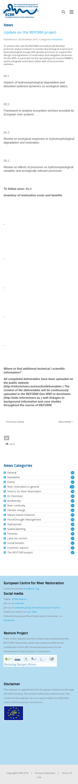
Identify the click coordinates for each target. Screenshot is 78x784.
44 (72, 519)
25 (72, 538)
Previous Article (15, 421)
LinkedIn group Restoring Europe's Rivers (37, 607)
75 (72, 501)
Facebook (9, 620)
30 (72, 533)
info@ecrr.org (31, 588)
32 (72, 529)
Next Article (65, 421)
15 (72, 515)
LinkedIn (19, 603)
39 (72, 510)
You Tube (31, 611)
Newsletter (57, 39)
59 (72, 491)
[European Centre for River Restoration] (21, 11)
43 (72, 552)
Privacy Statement (45, 773)
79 (72, 477)
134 (72, 486)
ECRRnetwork (19, 599)
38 (72, 472)
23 (72, 505)
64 (72, 482)
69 (72, 496)
